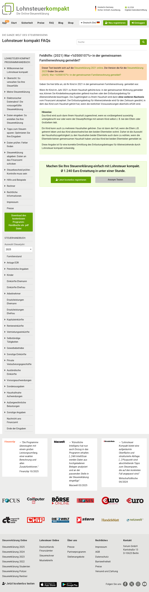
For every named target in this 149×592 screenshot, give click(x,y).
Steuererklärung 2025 (13, 547)
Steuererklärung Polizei (14, 571)
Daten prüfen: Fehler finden (17, 144)
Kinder (10, 275)
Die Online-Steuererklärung (32, 13)
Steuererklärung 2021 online (88, 68)
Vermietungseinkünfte (18, 332)
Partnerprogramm (76, 551)
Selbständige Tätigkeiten (13, 340)
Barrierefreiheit (103, 561)
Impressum (12, 202)
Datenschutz (102, 556)
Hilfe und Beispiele (16, 180)
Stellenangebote (75, 556)
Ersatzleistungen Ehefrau (15, 311)
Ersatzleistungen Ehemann (15, 301)
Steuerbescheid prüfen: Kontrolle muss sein (18, 171)
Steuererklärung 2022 (13, 561)
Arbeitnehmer (14, 293)
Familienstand (14, 256)
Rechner (11, 186)
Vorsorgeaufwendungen (19, 380)
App (4, 22)
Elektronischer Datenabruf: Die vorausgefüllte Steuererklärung (15, 104)
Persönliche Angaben (18, 269)
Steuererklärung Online (14, 540)
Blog (60, 22)
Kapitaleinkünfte (15, 319)
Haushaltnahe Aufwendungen (14, 394)
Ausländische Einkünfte (14, 372)
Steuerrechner (46, 555)
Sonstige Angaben (16, 412)
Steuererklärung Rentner (14, 576)
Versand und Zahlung (106, 571)
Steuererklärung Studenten (16, 566)
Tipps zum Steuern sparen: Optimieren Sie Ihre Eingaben (18, 133)
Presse (10, 208)
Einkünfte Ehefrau (16, 287)
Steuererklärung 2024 (13, 551)
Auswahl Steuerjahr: (15, 244)
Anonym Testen (115, 179)
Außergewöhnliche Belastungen (16, 404)
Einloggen (138, 22)
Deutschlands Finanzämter (46, 549)
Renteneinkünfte (15, 325)
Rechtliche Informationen (14, 194)
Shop (71, 22)
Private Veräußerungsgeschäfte (19, 362)
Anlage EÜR (13, 262)
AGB (97, 551)
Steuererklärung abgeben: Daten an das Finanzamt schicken (16, 158)
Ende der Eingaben (16, 428)
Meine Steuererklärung (18, 91)
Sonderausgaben (15, 386)
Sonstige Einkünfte (16, 354)
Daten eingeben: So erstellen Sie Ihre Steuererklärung (17, 119)
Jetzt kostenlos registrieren (71, 180)
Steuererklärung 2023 (13, 556)
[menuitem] (90, 22)
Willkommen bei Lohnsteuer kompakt (17, 70)
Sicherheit (27, 22)
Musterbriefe (46, 560)
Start (14, 22)
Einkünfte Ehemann (17, 281)
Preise (41, 22)
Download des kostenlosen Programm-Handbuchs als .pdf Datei (19, 222)
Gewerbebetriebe (15, 348)
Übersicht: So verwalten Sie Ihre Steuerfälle (16, 82)
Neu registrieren (115, 22)
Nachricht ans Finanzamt (14, 420)
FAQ (51, 22)
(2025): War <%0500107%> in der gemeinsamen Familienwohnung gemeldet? (81, 74)
